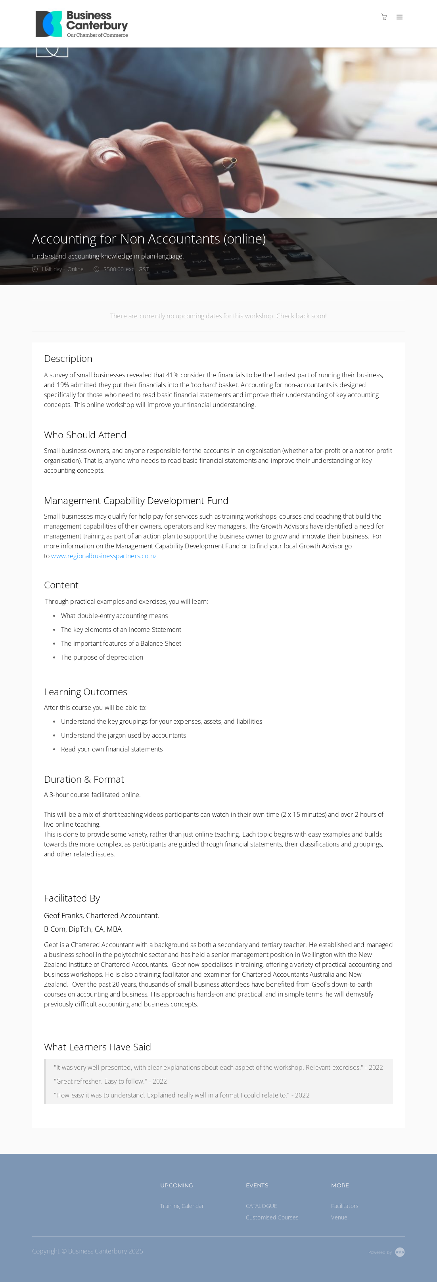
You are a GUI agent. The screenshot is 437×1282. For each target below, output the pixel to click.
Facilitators (344, 1206)
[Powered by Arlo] (386, 1251)
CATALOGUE (261, 1206)
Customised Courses (272, 1217)
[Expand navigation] (399, 17)
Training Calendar (181, 1206)
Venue (339, 1217)
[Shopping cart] (386, 17)
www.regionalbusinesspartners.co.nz (103, 556)
